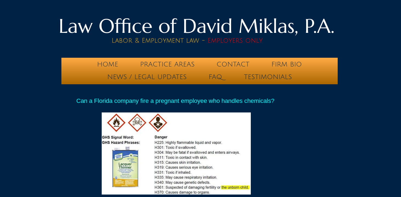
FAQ (215, 76)
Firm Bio (286, 64)
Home (107, 64)
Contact (233, 64)
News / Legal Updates (147, 76)
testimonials (268, 76)
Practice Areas (167, 64)
